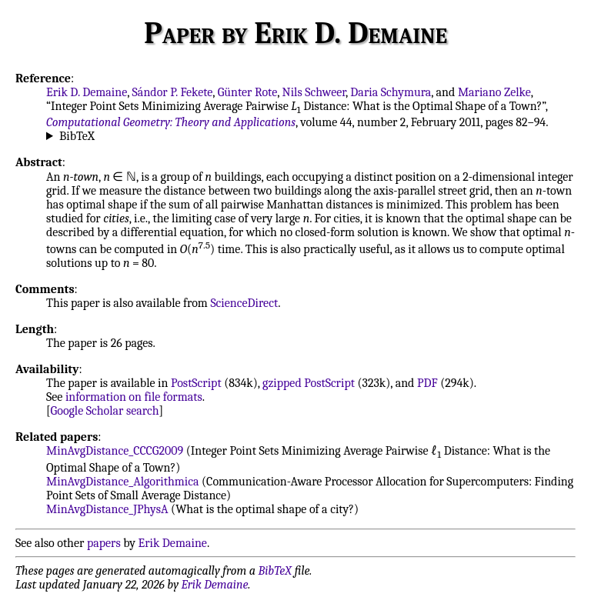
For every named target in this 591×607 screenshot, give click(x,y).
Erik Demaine (173, 543)
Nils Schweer (314, 92)
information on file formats (133, 397)
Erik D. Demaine (86, 92)
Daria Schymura (390, 92)
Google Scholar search (105, 411)
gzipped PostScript (308, 383)
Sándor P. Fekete (172, 92)
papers (104, 543)
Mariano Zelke (494, 92)
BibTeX (77, 136)
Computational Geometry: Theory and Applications (171, 122)
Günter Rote (248, 92)
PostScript (196, 383)
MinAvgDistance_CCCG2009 (114, 451)
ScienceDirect (244, 303)
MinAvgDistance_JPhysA (107, 509)
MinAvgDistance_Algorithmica (122, 482)
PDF (427, 383)
